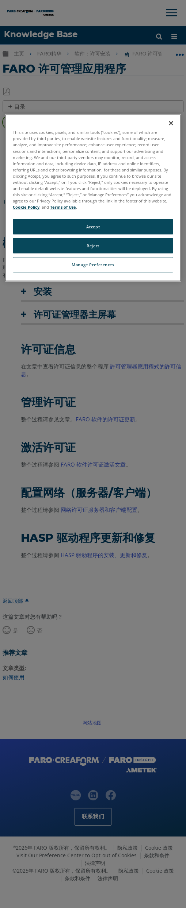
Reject (93, 245)
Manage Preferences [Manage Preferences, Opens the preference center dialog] (93, 264)
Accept (93, 226)
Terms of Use (63, 207)
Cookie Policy (26, 207)
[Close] (171, 123)
